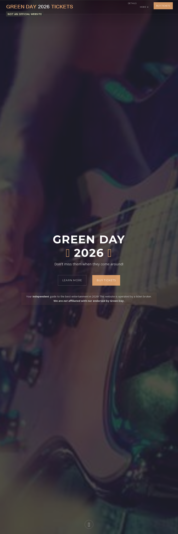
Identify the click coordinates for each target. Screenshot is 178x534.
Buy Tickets (163, 7)
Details (130, 7)
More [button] (144, 7)
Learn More (72, 280)
